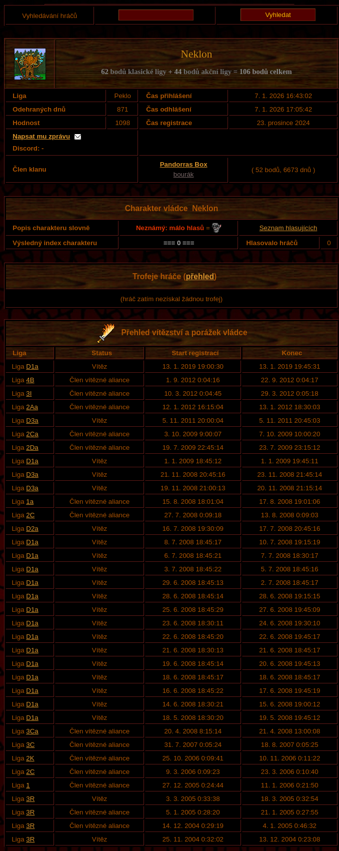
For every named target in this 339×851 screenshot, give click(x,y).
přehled (200, 276)
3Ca (32, 731)
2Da (32, 447)
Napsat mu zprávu (41, 136)
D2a (32, 528)
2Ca (32, 434)
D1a (32, 366)
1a (30, 501)
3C (30, 744)
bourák (184, 174)
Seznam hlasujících (289, 228)
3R (30, 798)
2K (30, 758)
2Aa (32, 407)
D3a (32, 420)
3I (29, 393)
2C (30, 515)
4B (30, 380)
